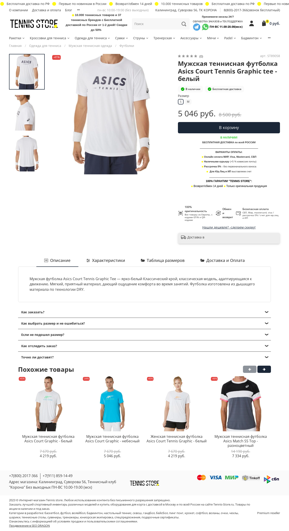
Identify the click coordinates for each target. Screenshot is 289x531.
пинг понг (176, 513)
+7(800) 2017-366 (23, 475)
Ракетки (17, 38)
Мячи (213, 38)
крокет (189, 513)
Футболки (126, 46)
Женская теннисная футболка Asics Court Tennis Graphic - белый (177, 439)
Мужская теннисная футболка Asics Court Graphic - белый (48, 439)
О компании (18, 10)
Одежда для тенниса (93, 38)
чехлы (233, 513)
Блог (68, 10)
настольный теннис (117, 513)
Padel (230, 38)
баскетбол (51, 513)
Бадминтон (251, 38)
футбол (65, 513)
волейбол (78, 513)
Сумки (121, 38)
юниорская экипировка (96, 517)
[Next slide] (27, 169)
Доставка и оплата (46, 10)
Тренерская (165, 38)
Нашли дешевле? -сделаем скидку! (229, 227)
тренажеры (71, 517)
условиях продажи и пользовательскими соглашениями (97, 521)
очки (224, 513)
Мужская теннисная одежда (90, 46)
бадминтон (95, 513)
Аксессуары (191, 38)
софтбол (201, 513)
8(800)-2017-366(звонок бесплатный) (252, 10)
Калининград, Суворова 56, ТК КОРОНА (186, 10)
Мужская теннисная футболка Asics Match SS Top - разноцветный (240, 441)
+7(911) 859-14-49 (57, 475)
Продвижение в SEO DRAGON (29, 526)
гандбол (149, 513)
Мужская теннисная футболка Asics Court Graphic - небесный (112, 439)
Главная (15, 46)
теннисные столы (34, 517)
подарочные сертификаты (160, 517)
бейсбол (162, 513)
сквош (137, 513)
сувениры (54, 517)
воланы (214, 513)
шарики (14, 517)
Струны (141, 38)
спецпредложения (127, 517)
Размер (183, 96)
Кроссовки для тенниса (50, 38)
